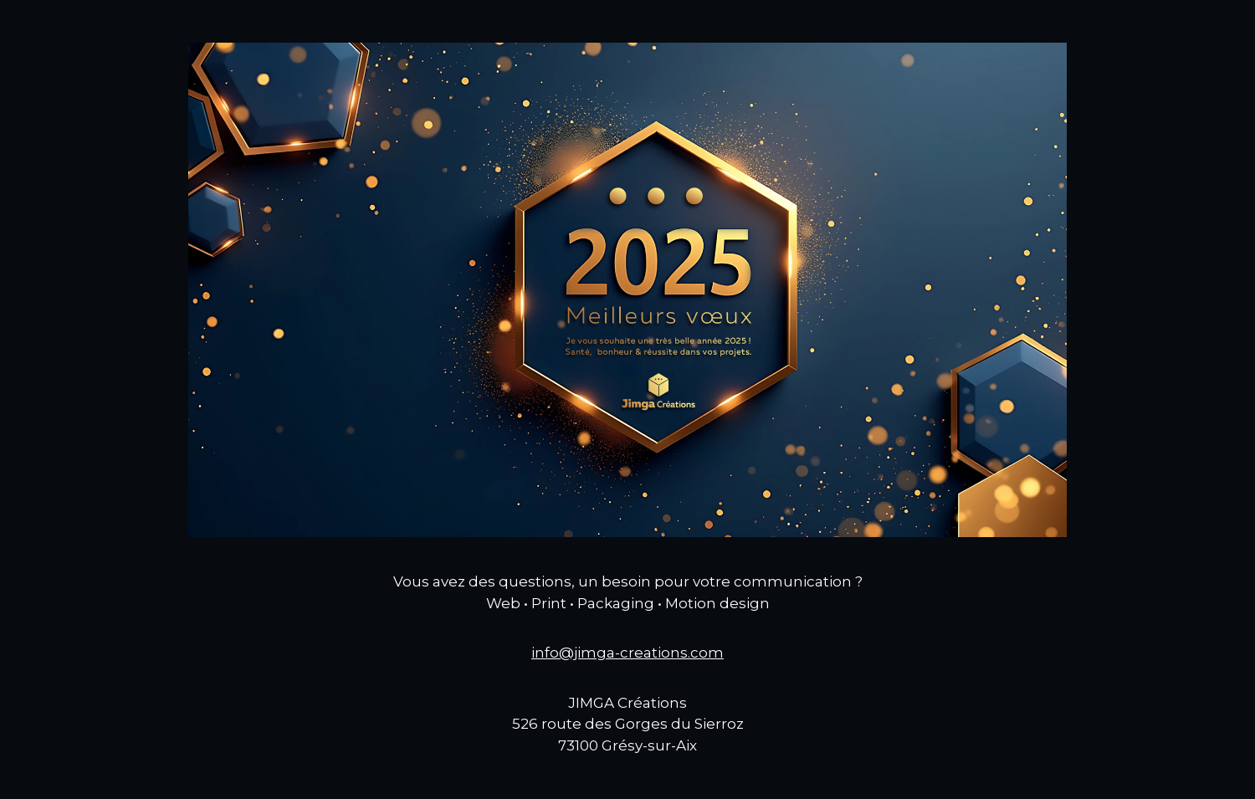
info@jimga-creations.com (627, 652)
